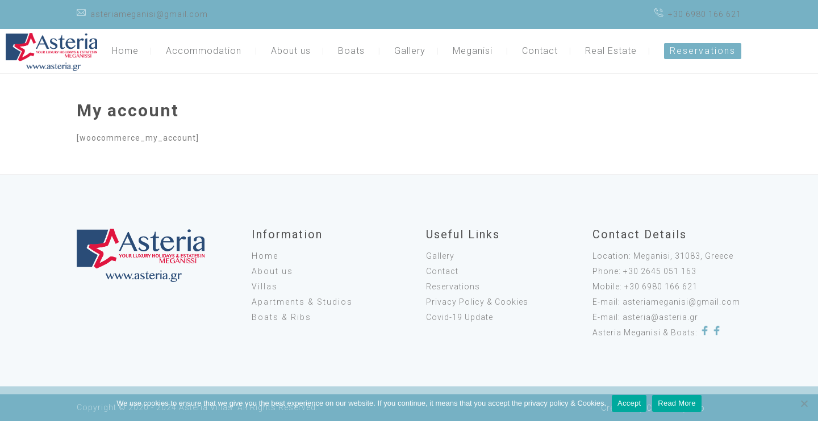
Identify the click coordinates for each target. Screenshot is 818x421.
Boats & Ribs (281, 317)
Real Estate (611, 50)
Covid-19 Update (459, 317)
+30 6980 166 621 (704, 14)
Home (125, 50)
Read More (677, 403)
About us (291, 50)
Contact (540, 50)
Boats (351, 50)
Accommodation (203, 50)
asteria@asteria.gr (660, 317)
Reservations (703, 50)
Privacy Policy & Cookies (477, 301)
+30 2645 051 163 (659, 271)
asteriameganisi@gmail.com (149, 14)
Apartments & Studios (302, 301)
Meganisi (473, 50)
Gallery (409, 50)
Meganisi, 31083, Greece (683, 255)
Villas (265, 286)
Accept (629, 403)
